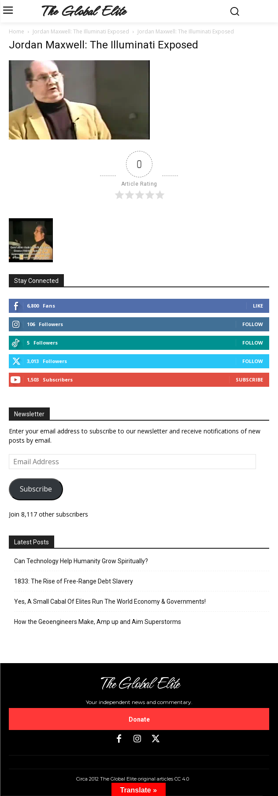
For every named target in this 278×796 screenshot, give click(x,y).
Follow (252, 324)
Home (16, 31)
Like (258, 305)
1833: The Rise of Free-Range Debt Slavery (73, 581)
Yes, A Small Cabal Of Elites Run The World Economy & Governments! (110, 601)
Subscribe (249, 379)
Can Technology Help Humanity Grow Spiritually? (81, 561)
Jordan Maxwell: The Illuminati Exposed (81, 31)
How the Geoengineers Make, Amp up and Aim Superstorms (97, 621)
